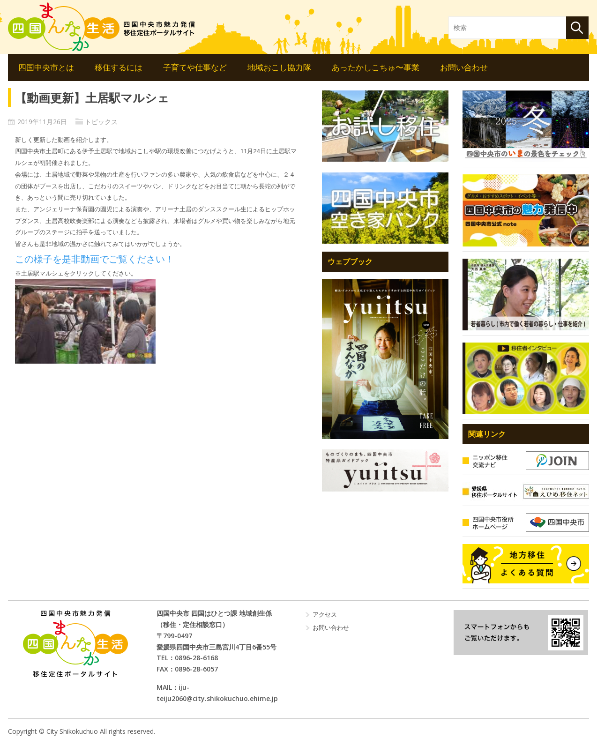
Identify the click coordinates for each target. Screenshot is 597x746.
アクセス (325, 614)
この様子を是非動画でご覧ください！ (94, 259)
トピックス (101, 121)
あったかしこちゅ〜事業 (375, 67)
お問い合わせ (464, 67)
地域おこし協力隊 (279, 67)
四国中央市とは (46, 67)
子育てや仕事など (195, 67)
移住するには (118, 67)
